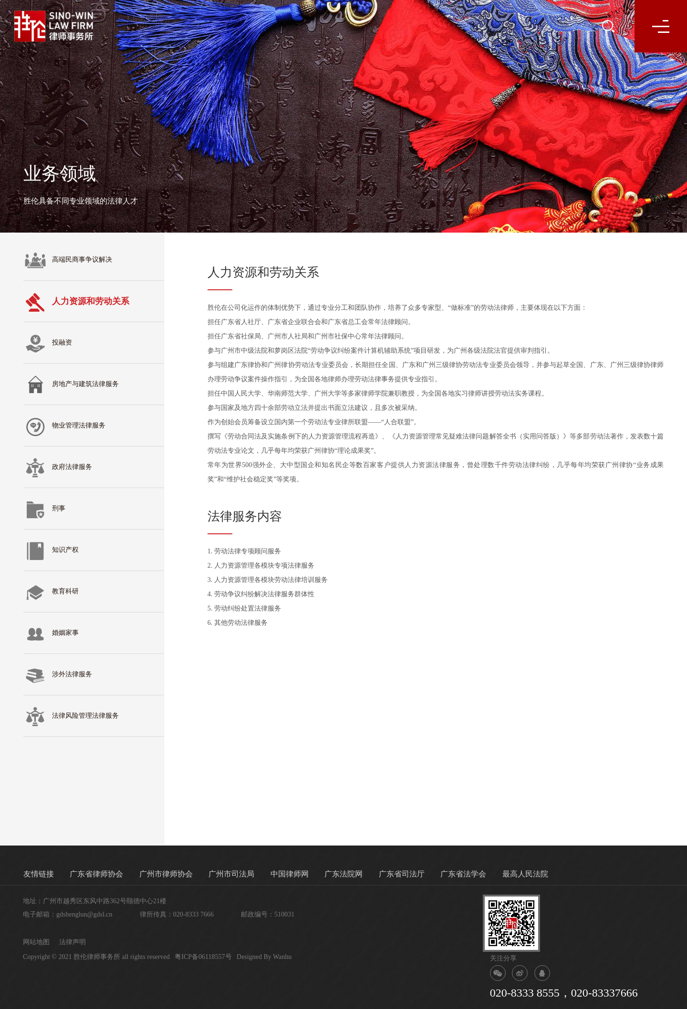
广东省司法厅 (402, 874)
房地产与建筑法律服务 (71, 385)
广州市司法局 (231, 874)
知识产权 (51, 551)
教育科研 (51, 592)
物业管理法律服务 (64, 426)
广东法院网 (343, 874)
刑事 (44, 509)
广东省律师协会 (96, 874)
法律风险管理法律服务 (71, 717)
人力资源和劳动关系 (76, 302)
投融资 (47, 344)
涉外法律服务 (57, 675)
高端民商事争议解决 (67, 261)
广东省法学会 (463, 874)
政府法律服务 (57, 468)
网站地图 (36, 942)
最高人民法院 (525, 874)
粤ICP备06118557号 (203, 956)
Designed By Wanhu (264, 956)
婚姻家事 (51, 634)
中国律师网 (290, 874)
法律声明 (72, 942)
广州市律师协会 (166, 874)
